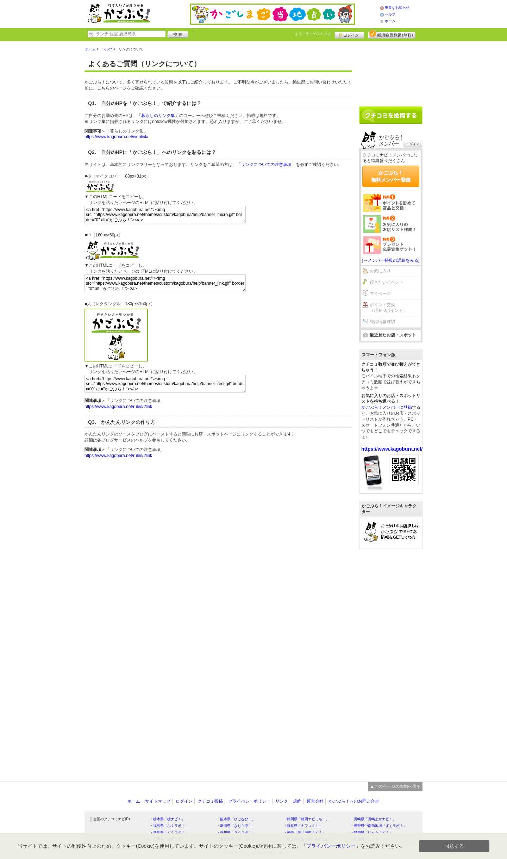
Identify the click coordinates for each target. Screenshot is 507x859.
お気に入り (380, 270)
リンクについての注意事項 (266, 164)
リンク (281, 801)
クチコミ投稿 (210, 801)
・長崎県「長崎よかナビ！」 (373, 819)
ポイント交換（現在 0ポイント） (388, 307)
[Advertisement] (391, 71)
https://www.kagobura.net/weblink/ (116, 136)
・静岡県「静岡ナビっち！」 (306, 819)
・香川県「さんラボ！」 (236, 832)
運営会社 (315, 801)
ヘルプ (390, 14)
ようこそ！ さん (313, 34)
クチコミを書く (391, 115)
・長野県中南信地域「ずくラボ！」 (378, 826)
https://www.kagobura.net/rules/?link (118, 406)
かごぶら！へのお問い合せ (353, 801)
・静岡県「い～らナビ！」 (371, 832)
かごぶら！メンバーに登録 (386, 407)
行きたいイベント (386, 282)
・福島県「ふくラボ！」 (169, 826)
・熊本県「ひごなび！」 (236, 819)
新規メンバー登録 (391, 34)
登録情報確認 (382, 321)
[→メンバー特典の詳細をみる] (391, 260)
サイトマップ (157, 801)
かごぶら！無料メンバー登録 (391, 176)
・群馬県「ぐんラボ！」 (169, 832)
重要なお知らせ (397, 8)
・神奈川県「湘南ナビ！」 (304, 832)
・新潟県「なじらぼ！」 (236, 826)
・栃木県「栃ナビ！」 (167, 819)
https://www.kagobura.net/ (392, 449)
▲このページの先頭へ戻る (395, 786)
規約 (297, 801)
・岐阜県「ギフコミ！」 (302, 826)
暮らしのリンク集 (158, 115)
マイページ (380, 293)
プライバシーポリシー (249, 801)
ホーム (390, 21)
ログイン (349, 34)
